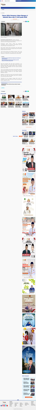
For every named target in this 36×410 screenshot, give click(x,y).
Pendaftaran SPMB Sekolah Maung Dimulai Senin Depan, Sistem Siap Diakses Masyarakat (32, 143)
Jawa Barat (24, 130)
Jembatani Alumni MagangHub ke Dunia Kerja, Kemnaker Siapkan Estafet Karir (31, 124)
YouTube (8, 406)
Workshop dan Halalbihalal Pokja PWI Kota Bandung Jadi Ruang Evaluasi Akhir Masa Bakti (26, 394)
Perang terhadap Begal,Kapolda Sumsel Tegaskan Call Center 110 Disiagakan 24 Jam (25, 124)
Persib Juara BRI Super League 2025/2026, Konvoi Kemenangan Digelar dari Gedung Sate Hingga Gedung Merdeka (26, 386)
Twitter (6, 406)
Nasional (23, 111)
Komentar (3, 21)
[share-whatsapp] (28, 21)
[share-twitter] (27, 21)
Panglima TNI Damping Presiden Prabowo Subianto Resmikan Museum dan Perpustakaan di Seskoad (32, 117)
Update (20, 136)
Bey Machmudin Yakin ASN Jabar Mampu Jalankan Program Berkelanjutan (10, 84)
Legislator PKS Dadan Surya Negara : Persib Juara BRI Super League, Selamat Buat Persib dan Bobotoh (26, 390)
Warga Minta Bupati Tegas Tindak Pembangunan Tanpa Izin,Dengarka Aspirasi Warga (25, 143)
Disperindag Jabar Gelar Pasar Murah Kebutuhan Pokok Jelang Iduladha (25, 136)
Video (3, 9)
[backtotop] (18, 400)
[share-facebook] (25, 21)
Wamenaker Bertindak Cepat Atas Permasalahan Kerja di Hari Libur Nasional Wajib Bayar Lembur (25, 117)
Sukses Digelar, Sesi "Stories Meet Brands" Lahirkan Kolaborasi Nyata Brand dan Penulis (26, 379)
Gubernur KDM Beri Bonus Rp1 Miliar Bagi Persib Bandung (31, 136)
